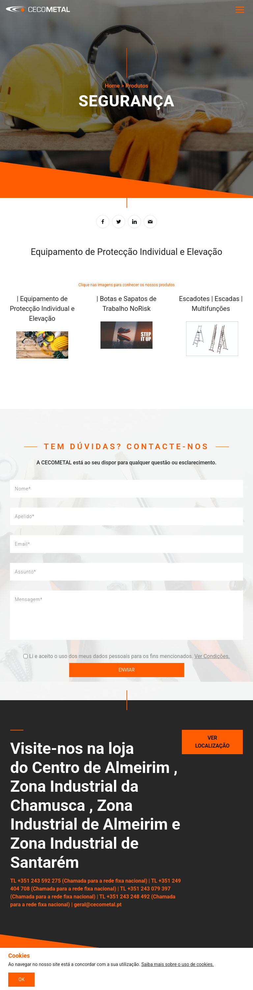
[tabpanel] (126, 99)
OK (21, 979)
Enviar (127, 670)
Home (112, 85)
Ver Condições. (212, 656)
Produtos (137, 85)
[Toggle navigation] (239, 9)
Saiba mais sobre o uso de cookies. (177, 964)
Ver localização (212, 742)
